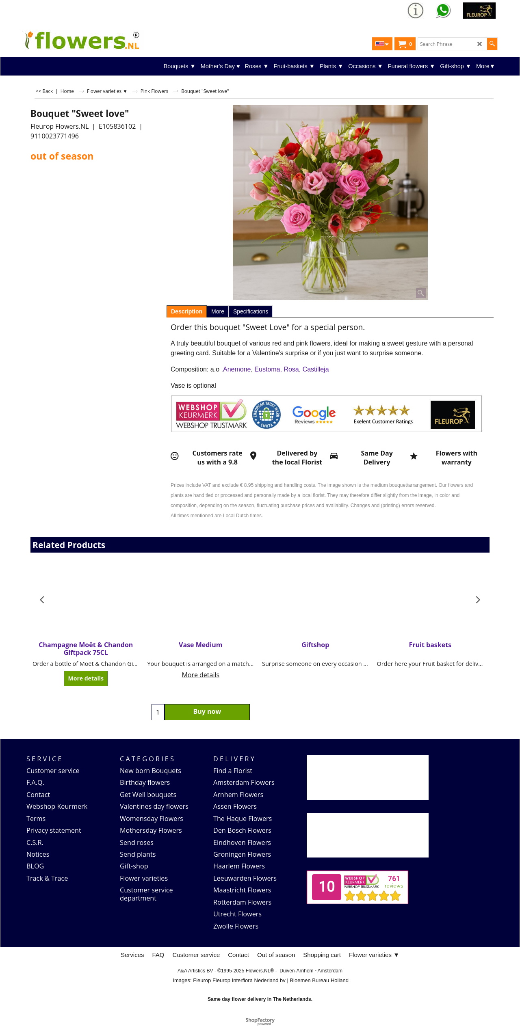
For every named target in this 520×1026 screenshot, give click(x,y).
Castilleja (316, 369)
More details (86, 679)
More (217, 311)
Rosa (291, 369)
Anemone (237, 369)
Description (186, 311)
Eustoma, (268, 369)
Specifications (250, 311)
